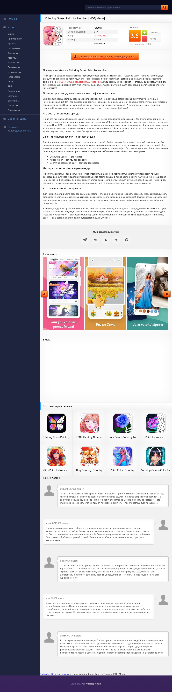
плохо (149, 39)
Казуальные (14, 62)
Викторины (13, 100)
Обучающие (14, 67)
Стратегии (13, 95)
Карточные (13, 53)
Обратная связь (14, 118)
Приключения (15, 38)
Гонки (10, 81)
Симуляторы (14, 91)
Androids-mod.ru (93, 683)
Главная (10, 18)
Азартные (13, 57)
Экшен (11, 33)
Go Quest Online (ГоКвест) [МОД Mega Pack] (79, 81)
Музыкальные (15, 72)
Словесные (13, 105)
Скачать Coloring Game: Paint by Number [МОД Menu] (107, 56)
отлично (150, 32)
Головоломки (14, 76)
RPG (10, 86)
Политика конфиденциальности (18, 128)
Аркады (12, 43)
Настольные (14, 48)
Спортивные (14, 110)
